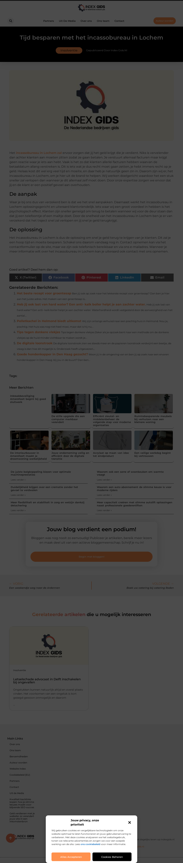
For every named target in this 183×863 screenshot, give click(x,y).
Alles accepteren (71, 856)
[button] (130, 822)
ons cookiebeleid (90, 844)
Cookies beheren (112, 856)
